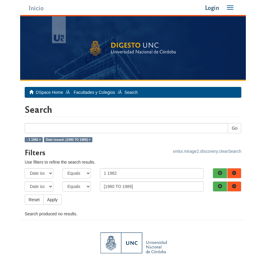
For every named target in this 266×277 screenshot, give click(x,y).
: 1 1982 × (33, 139)
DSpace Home (49, 92)
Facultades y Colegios (94, 92)
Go (234, 128)
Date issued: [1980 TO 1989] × (68, 139)
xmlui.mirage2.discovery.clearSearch (207, 151)
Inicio (36, 8)
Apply (52, 199)
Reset (34, 199)
